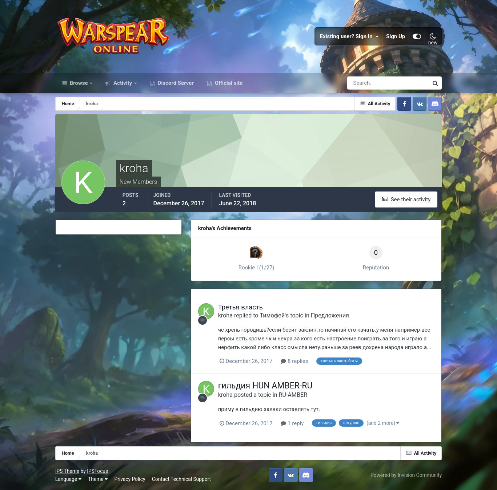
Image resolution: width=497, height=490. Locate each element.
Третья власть (240, 307)
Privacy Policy (129, 479)
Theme (98, 479)
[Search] (362, 83)
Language (68, 479)
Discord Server (175, 83)
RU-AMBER (293, 394)
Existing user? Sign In (349, 36)
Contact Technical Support (181, 479)
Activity (122, 83)
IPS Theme (67, 471)
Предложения (330, 315)
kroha (225, 315)
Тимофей (272, 315)
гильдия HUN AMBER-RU (265, 386)
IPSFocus (97, 471)
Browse (78, 83)
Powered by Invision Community (406, 475)
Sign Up (395, 36)
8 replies (294, 361)
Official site (228, 83)
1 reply (292, 423)
